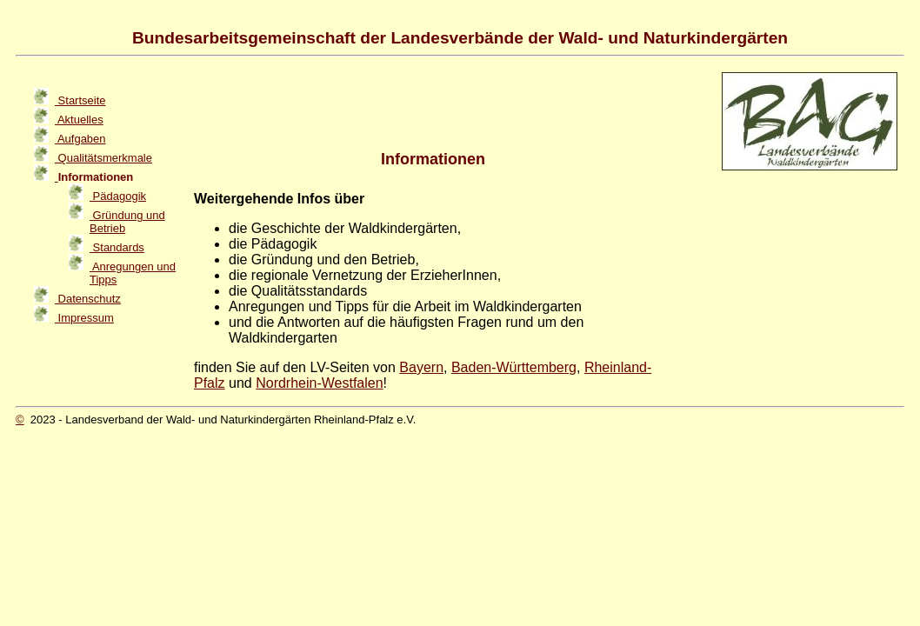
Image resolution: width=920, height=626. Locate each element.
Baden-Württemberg (514, 367)
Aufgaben (80, 138)
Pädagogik (118, 196)
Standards (117, 247)
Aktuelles (79, 119)
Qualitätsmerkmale (103, 157)
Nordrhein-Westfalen (319, 383)
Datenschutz (88, 298)
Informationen (94, 176)
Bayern (421, 367)
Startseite (80, 100)
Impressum (84, 317)
